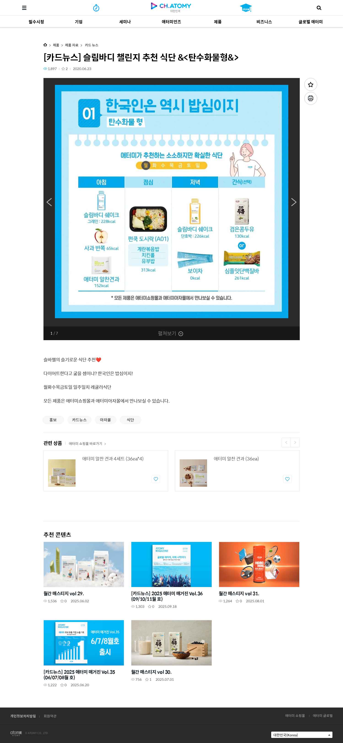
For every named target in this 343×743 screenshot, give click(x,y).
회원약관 (50, 716)
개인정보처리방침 (23, 716)
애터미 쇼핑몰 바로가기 (87, 443)
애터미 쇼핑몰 (295, 715)
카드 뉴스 (91, 45)
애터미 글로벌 (323, 715)
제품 (56, 45)
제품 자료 (71, 45)
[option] (171, 202)
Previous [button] (49, 202)
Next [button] (294, 202)
